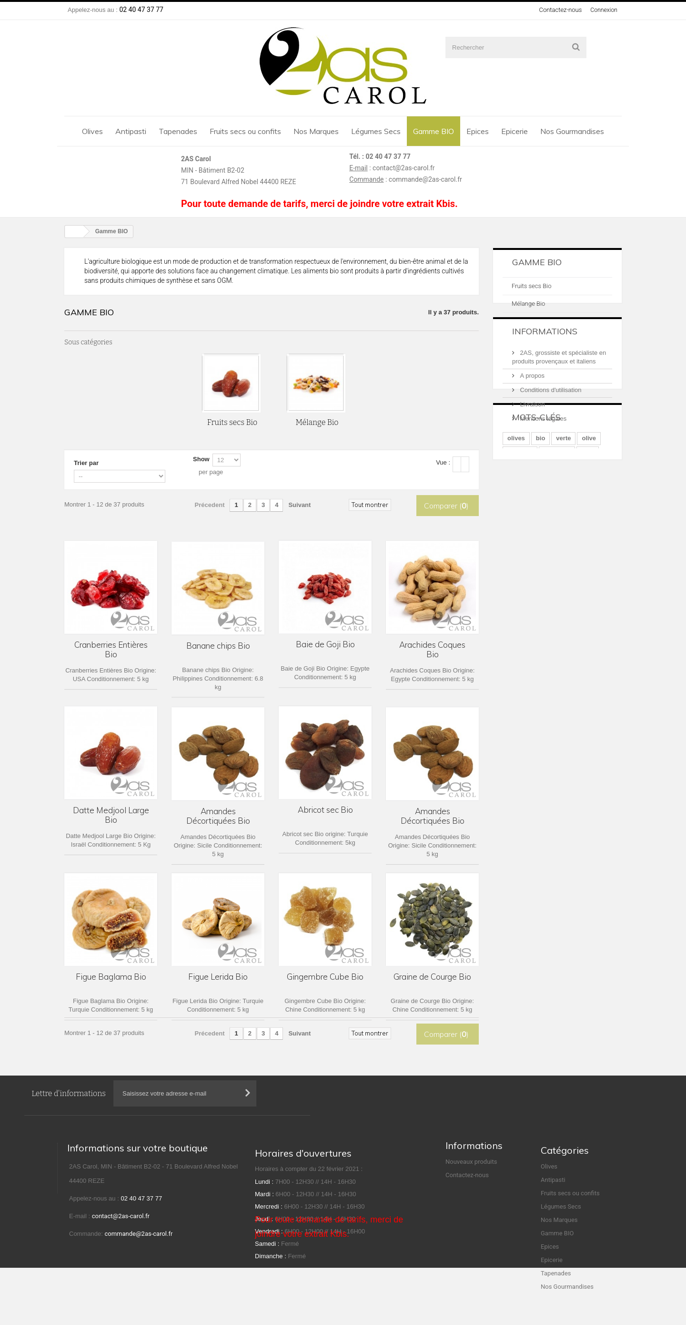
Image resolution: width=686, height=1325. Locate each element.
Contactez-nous (558, 9)
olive (589, 504)
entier (544, 533)
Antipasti (130, 131)
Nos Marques (316, 131)
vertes (516, 533)
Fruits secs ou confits (245, 131)
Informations (544, 352)
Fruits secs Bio (531, 286)
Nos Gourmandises (572, 131)
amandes (557, 518)
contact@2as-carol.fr (404, 168)
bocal (573, 533)
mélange (520, 518)
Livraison (531, 421)
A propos (531, 393)
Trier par (86, 462)
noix (587, 518)
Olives (92, 131)
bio (540, 504)
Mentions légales (542, 436)
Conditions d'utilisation (550, 407)
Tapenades (178, 131)
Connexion (603, 9)
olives (516, 504)
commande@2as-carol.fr (425, 179)
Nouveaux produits (471, 1186)
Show (201, 459)
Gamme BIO (433, 131)
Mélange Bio (528, 303)
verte (563, 504)
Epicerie (514, 131)
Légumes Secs (376, 131)
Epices (477, 131)
